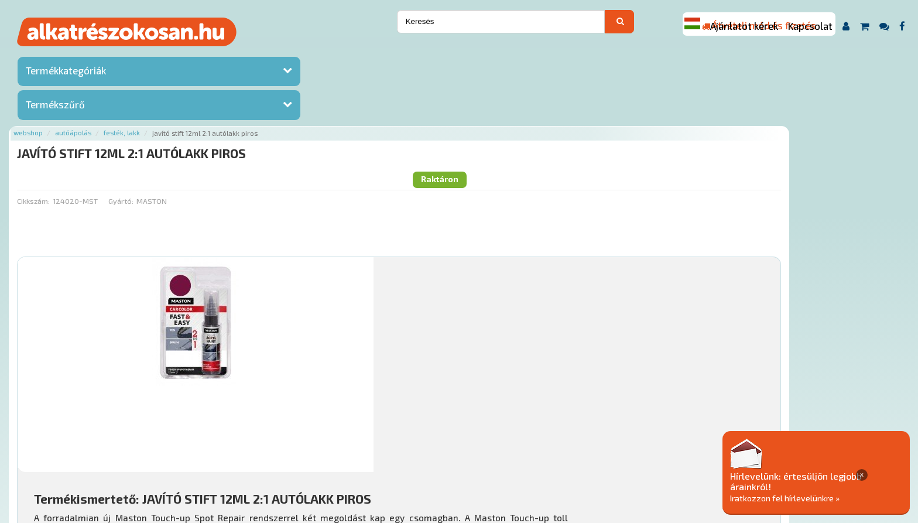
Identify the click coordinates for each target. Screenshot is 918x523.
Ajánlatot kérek (744, 26)
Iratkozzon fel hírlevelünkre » (828, 498)
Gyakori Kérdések (391, 452)
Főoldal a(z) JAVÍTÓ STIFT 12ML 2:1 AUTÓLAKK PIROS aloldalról (281, 415)
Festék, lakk (272, 54)
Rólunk (229, 452)
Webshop (178, 54)
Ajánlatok (188, 452)
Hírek (261, 452)
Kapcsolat (810, 26)
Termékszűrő (55, 107)
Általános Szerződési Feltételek (495, 452)
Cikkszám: (183, 102)
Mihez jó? (452, 349)
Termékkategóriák (66, 73)
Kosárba (820, 382)
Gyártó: (270, 102)
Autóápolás (223, 54)
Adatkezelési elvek (602, 452)
